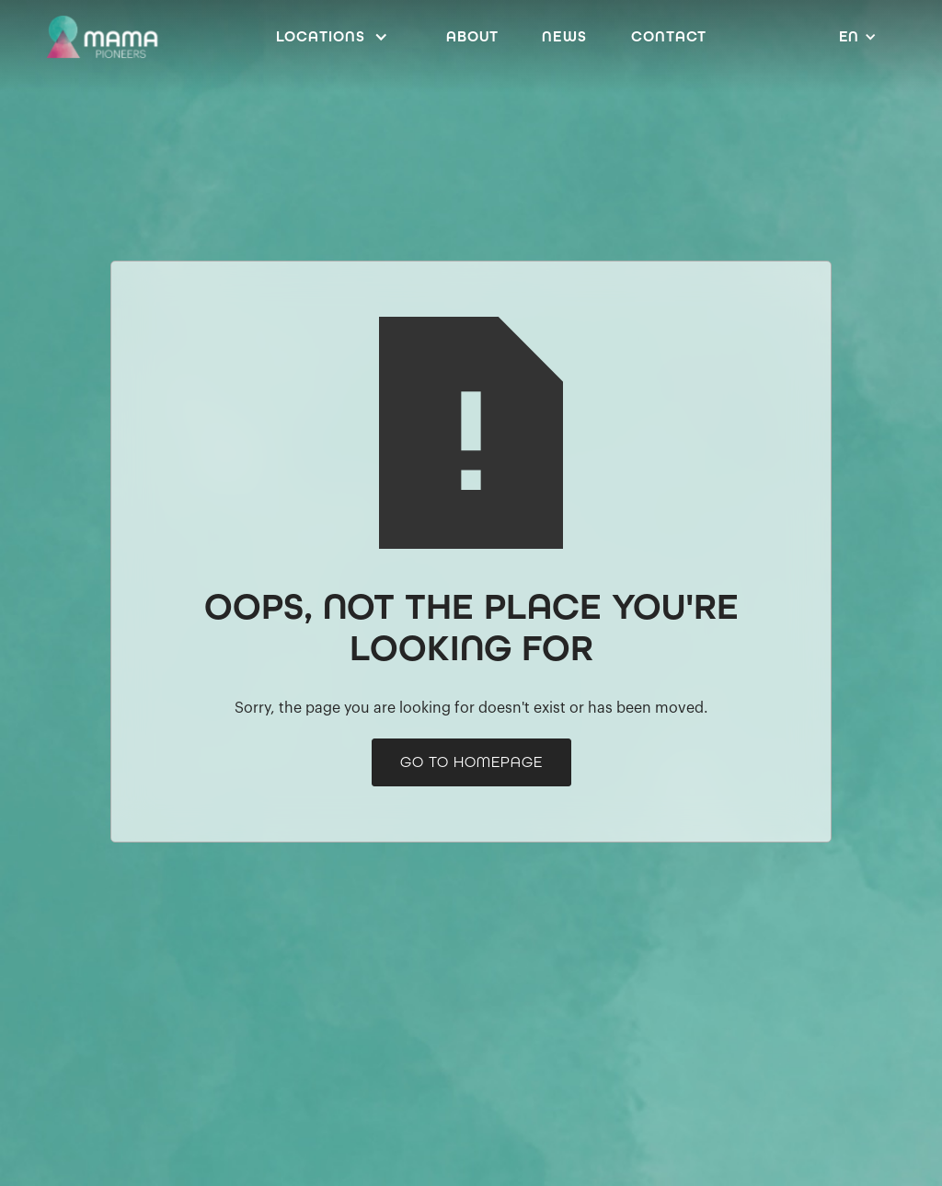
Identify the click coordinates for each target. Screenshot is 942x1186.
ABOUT (472, 36)
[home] (102, 37)
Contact (668, 36)
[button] (337, 36)
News (564, 36)
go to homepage (471, 762)
